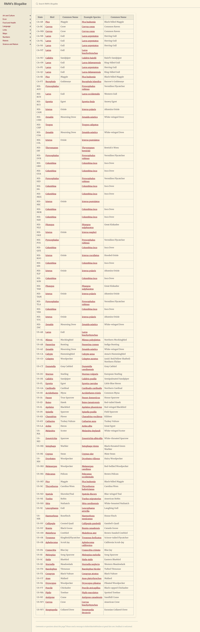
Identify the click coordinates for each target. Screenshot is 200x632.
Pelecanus (50, 474)
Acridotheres (52, 393)
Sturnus (49, 374)
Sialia (48, 559)
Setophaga (51, 446)
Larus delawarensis (91, 62)
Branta (49, 528)
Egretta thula (88, 101)
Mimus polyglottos (91, 339)
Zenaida (49, 117)
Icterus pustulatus (90, 140)
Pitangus (50, 224)
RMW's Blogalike (15, 4)
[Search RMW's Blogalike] (66, 4)
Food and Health (9, 23)
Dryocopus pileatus (91, 583)
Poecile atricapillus (91, 588)
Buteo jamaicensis (91, 402)
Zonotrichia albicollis (92, 438)
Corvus (49, 26)
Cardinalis (50, 388)
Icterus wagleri (89, 232)
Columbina (51, 163)
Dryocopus (51, 583)
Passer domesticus (91, 397)
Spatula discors (89, 494)
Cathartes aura (89, 421)
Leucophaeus (52, 508)
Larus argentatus (90, 36)
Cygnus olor (88, 454)
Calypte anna (88, 354)
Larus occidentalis (91, 94)
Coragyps (50, 573)
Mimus (49, 339)
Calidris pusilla (89, 378)
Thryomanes (52, 147)
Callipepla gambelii (91, 523)
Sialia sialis (87, 559)
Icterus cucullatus (90, 255)
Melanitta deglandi (91, 430)
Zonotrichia (51, 438)
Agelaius (50, 407)
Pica (48, 22)
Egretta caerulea (90, 383)
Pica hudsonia (89, 22)
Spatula (49, 494)
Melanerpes (51, 466)
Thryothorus (52, 486)
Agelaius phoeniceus (92, 407)
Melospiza (51, 554)
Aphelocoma (52, 542)
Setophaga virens (90, 446)
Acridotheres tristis (91, 393)
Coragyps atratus (90, 573)
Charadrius (51, 416)
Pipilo (48, 592)
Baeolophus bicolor (91, 569)
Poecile (49, 588)
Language (6, 26)
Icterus (49, 109)
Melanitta (50, 430)
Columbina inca (89, 163)
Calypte (49, 354)
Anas (48, 578)
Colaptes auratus (90, 358)
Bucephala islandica (91, 81)
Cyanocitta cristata (91, 550)
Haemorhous (52, 515)
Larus (48, 36)
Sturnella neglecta (91, 564)
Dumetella (51, 366)
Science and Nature (10, 44)
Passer (49, 397)
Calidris (49, 58)
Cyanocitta (51, 550)
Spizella (49, 412)
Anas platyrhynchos (91, 578)
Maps (5, 33)
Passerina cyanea (90, 344)
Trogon (49, 124)
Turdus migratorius (91, 498)
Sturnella (50, 564)
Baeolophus (51, 569)
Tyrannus (50, 537)
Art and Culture (9, 16)
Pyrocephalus (52, 86)
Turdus (49, 498)
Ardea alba (87, 426)
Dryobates (51, 458)
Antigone (50, 597)
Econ (5, 19)
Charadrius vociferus (92, 416)
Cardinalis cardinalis (92, 388)
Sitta (48, 503)
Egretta (49, 101)
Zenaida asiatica (90, 117)
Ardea (48, 426)
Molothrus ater (89, 533)
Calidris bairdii (89, 58)
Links (5, 30)
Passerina (50, 344)
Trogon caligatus (90, 124)
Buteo (48, 402)
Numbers (6, 37)
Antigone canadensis (92, 597)
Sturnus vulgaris (90, 374)
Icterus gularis (89, 109)
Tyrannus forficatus (91, 537)
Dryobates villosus (91, 458)
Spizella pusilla (89, 412)
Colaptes (50, 358)
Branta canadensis (91, 528)
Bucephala (51, 81)
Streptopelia (51, 609)
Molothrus (51, 533)
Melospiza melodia (91, 554)
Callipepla (50, 523)
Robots (5, 41)
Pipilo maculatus (90, 592)
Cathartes (50, 421)
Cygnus (49, 454)
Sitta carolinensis (90, 503)
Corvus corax (88, 26)
